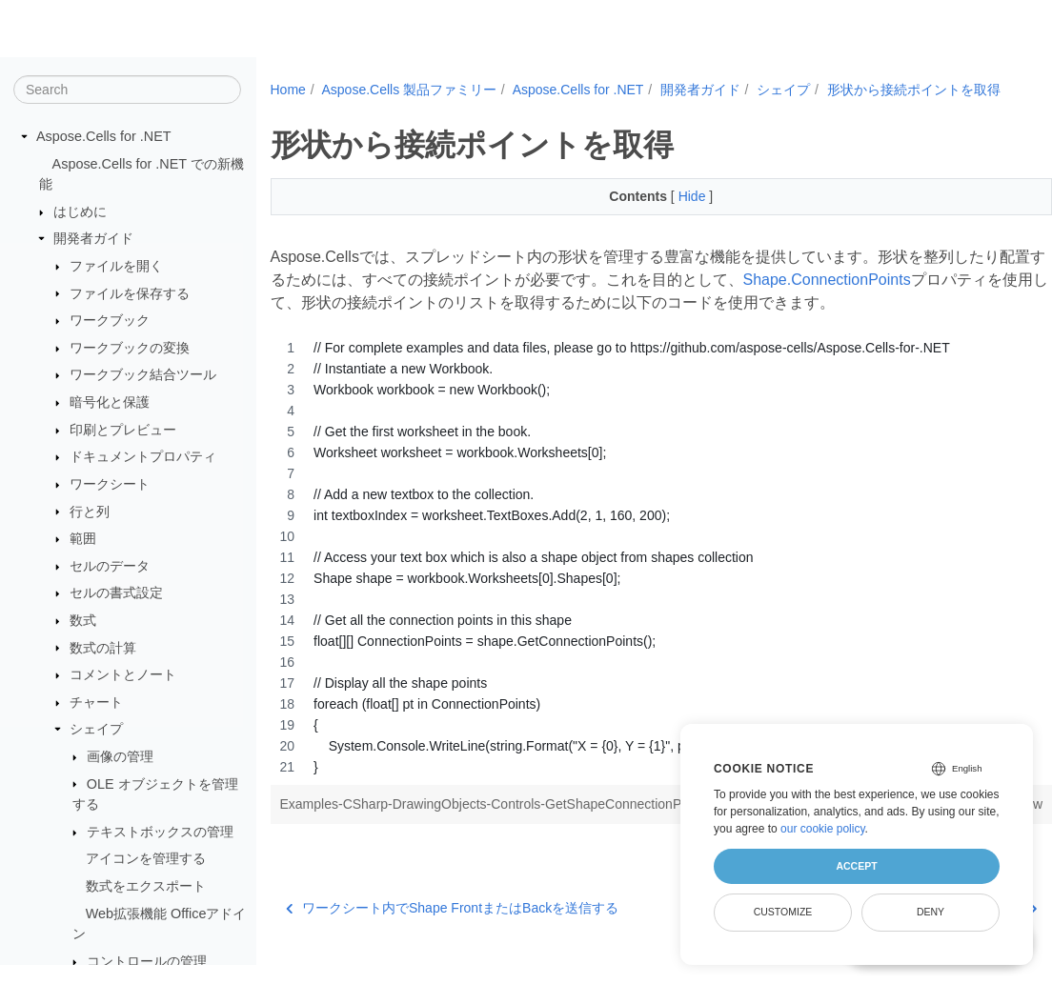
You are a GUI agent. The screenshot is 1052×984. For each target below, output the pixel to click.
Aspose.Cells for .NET (104, 137)
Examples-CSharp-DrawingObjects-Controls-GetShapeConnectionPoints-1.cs (511, 824)
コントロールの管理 (147, 962)
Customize (783, 911)
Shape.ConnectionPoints (888, 299)
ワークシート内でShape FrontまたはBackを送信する (452, 927)
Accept (856, 866)
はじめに (80, 212)
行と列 (90, 511)
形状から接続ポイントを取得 (373, 109)
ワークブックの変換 (130, 348)
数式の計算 (103, 647)
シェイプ (96, 729)
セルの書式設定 (116, 593)
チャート (96, 703)
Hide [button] (666, 216)
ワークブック (110, 321)
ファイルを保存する (130, 293)
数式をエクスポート (146, 886)
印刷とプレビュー (123, 430)
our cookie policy (822, 828)
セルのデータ (110, 566)
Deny (930, 911)
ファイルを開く (116, 266)
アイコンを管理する (146, 859)
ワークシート (110, 484)
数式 (83, 621)
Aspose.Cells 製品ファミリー (408, 89)
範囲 (83, 539)
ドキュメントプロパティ (143, 457)
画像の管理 (120, 757)
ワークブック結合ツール (143, 375)
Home (288, 89)
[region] (634, 577)
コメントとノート (123, 675)
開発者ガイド (93, 239)
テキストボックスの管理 (160, 832)
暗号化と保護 (110, 403)
